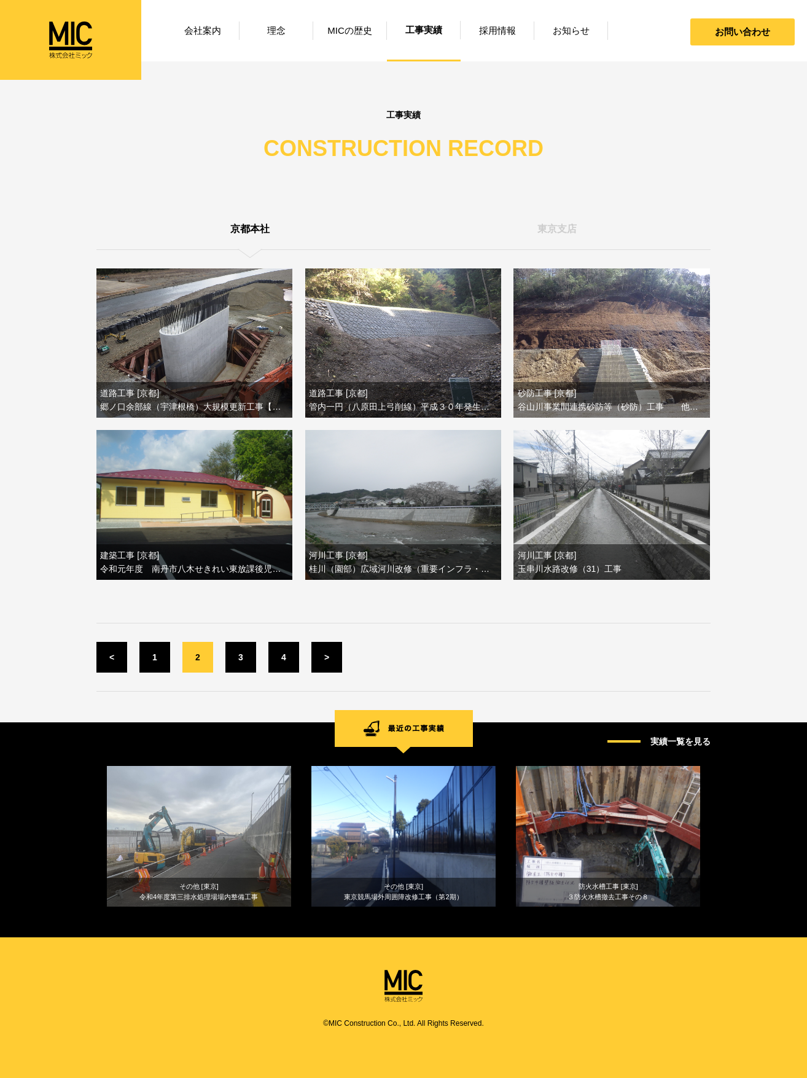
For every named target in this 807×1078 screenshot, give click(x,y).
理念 (276, 30)
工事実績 (423, 30)
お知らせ (571, 30)
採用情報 (497, 30)
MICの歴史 (349, 30)
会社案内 (202, 30)
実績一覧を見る (680, 741)
